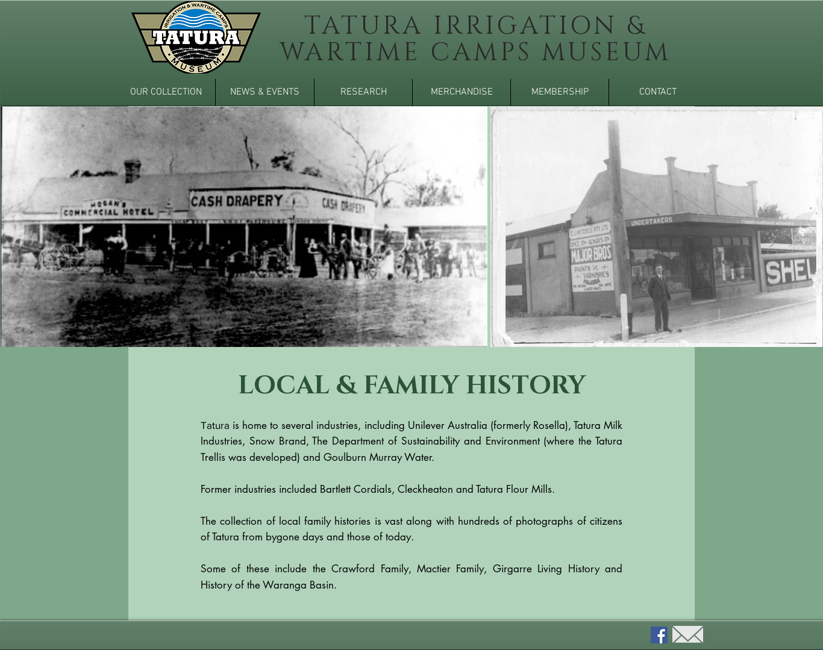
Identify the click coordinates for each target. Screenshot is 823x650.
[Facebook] (659, 635)
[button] (165, 92)
